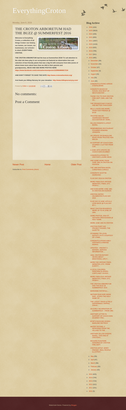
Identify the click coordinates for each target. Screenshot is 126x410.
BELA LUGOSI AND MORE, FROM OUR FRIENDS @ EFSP (100, 110)
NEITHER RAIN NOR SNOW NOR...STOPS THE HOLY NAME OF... (100, 296)
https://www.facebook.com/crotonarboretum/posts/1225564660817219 (41, 70)
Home (47, 164)
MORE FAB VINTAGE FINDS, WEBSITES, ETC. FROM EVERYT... (100, 264)
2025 (91, 30)
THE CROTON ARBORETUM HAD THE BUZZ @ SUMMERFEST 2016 (100, 286)
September (95, 71)
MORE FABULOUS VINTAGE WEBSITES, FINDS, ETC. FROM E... (100, 183)
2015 (91, 374)
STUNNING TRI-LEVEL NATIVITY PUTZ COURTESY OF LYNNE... (101, 235)
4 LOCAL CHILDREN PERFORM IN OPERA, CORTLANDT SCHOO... (99, 271)
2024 (91, 34)
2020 (91, 44)
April (92, 360)
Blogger (74, 405)
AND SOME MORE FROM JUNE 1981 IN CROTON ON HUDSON (101, 162)
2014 (91, 377)
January (94, 370)
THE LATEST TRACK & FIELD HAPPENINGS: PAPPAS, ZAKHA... (101, 303)
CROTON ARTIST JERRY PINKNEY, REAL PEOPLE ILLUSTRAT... (100, 350)
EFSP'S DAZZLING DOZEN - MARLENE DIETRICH (100, 322)
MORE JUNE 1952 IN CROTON (101, 223)
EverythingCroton (39, 11)
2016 (91, 58)
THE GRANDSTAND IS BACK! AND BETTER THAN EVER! (101, 104)
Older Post (76, 164)
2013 (91, 381)
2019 (91, 47)
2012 (91, 384)
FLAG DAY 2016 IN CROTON (100, 178)
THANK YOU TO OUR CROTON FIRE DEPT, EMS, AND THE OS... (101, 98)
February (94, 366)
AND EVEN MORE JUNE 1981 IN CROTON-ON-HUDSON (101, 190)
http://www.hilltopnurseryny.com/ (65, 80)
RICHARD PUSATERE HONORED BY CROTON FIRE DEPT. (100, 343)
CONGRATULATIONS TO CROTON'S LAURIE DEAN (100, 156)
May (92, 356)
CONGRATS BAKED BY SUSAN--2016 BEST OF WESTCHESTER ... (99, 91)
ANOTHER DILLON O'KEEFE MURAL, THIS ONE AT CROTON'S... (100, 335)
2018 (91, 51)
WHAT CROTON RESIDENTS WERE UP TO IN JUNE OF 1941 (101, 210)
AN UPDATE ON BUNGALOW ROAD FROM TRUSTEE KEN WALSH (101, 137)
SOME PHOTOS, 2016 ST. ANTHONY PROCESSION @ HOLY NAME (101, 217)
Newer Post (18, 164)
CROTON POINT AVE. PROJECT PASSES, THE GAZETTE (100, 228)
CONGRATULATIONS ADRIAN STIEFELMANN (101, 85)
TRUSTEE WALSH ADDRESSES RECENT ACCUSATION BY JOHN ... (100, 118)
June (93, 81)
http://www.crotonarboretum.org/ (59, 75)
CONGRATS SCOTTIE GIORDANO (98, 174)
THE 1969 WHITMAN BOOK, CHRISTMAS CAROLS (100, 168)
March (93, 363)
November (94, 64)
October (94, 67)
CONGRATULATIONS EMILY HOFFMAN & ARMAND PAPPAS (100, 242)
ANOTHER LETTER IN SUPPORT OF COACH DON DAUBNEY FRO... (101, 316)
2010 (91, 391)
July (92, 77)
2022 (91, 37)
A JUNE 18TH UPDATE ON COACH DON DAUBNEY (100, 151)
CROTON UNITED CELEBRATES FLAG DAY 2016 (100, 196)
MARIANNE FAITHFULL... (99, 291)
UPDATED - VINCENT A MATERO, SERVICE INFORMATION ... (98, 250)
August (93, 74)
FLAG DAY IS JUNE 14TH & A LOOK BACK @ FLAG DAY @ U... (101, 203)
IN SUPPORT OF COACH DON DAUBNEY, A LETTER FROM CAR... (101, 144)
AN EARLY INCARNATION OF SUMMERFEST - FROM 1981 (101, 310)
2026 (91, 27)
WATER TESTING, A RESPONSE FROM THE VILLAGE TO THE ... (100, 328)
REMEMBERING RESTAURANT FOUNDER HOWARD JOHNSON (101, 130)
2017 (91, 54)
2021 (91, 41)
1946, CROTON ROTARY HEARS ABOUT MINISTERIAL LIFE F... (99, 257)
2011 (91, 388)
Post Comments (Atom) (30, 169)
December (94, 61)
